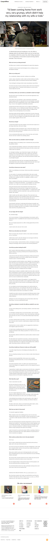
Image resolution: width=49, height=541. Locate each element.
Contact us (37, 528)
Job (26, 7)
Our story (21, 523)
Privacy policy (8, 539)
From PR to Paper (37, 495)
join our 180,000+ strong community (7, 530)
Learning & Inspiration (29, 1)
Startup (29, 7)
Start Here (45, 1)
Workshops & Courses (18, 1)
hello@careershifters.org (30, 476)
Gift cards (36, 526)
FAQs (36, 523)
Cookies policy (14, 539)
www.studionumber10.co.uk (31, 472)
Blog (20, 530)
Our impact (21, 524)
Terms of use (3, 539)
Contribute (29, 523)
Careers (28, 526)
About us (37, 1)
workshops (12, 529)
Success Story (20, 7)
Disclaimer (19, 539)
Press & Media (22, 528)
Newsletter (37, 524)
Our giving (21, 526)
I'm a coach (29, 524)
